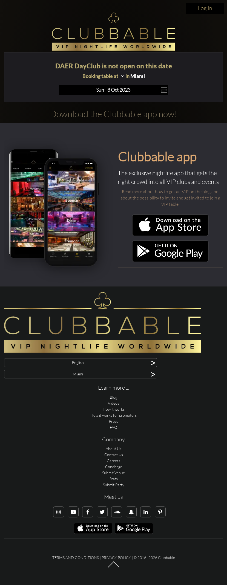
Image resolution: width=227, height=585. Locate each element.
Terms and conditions (75, 557)
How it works (114, 409)
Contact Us (113, 454)
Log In (205, 8)
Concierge (113, 466)
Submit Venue (113, 472)
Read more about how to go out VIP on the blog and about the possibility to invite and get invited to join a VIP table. (170, 198)
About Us (113, 448)
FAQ (113, 427)
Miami (137, 76)
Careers (113, 460)
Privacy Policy (116, 557)
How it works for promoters (113, 415)
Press (113, 421)
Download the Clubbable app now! (113, 113)
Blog (113, 397)
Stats (114, 478)
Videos (113, 403)
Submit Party (113, 484)
